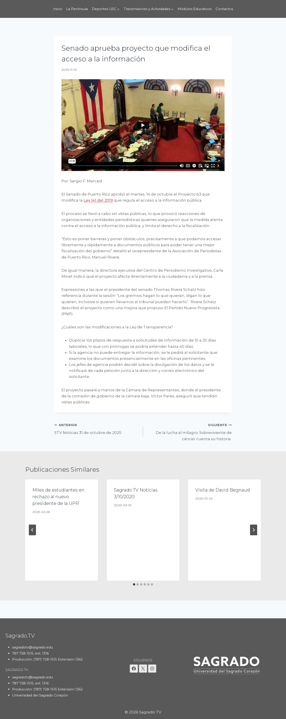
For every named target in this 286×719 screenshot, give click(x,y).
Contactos (224, 9)
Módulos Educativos (195, 9)
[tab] (134, 584)
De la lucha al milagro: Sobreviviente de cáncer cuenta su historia (189, 431)
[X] (143, 669)
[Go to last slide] (32, 530)
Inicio (57, 9)
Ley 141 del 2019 (98, 200)
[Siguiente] (253, 530)
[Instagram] (152, 669)
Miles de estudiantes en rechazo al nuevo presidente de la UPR (58, 496)
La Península (77, 9)
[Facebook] (134, 669)
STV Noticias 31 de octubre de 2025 (96, 428)
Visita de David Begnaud (222, 490)
